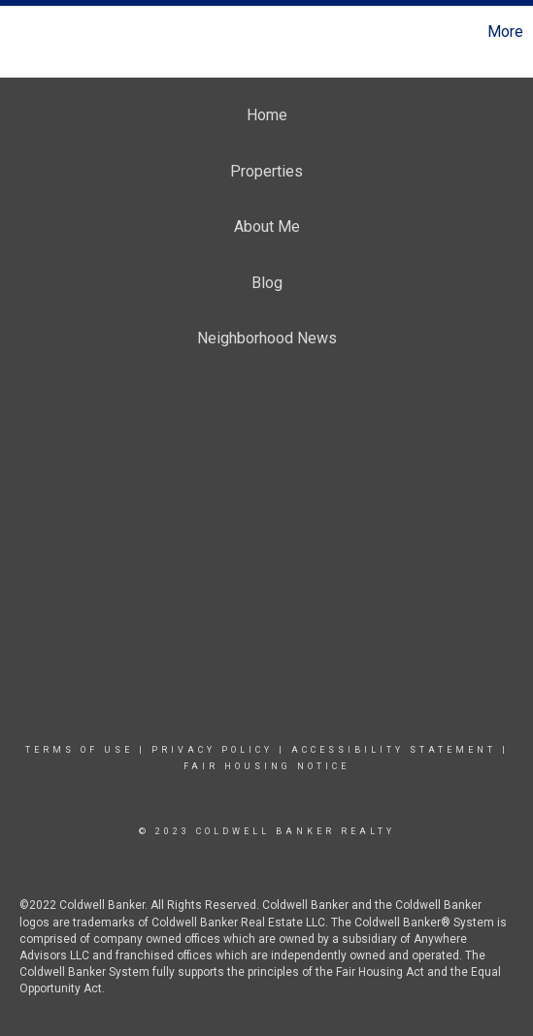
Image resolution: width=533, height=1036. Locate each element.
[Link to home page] (17, 32)
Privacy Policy (212, 750)
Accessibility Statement (393, 750)
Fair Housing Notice (266, 766)
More (505, 31)
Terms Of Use (79, 750)
